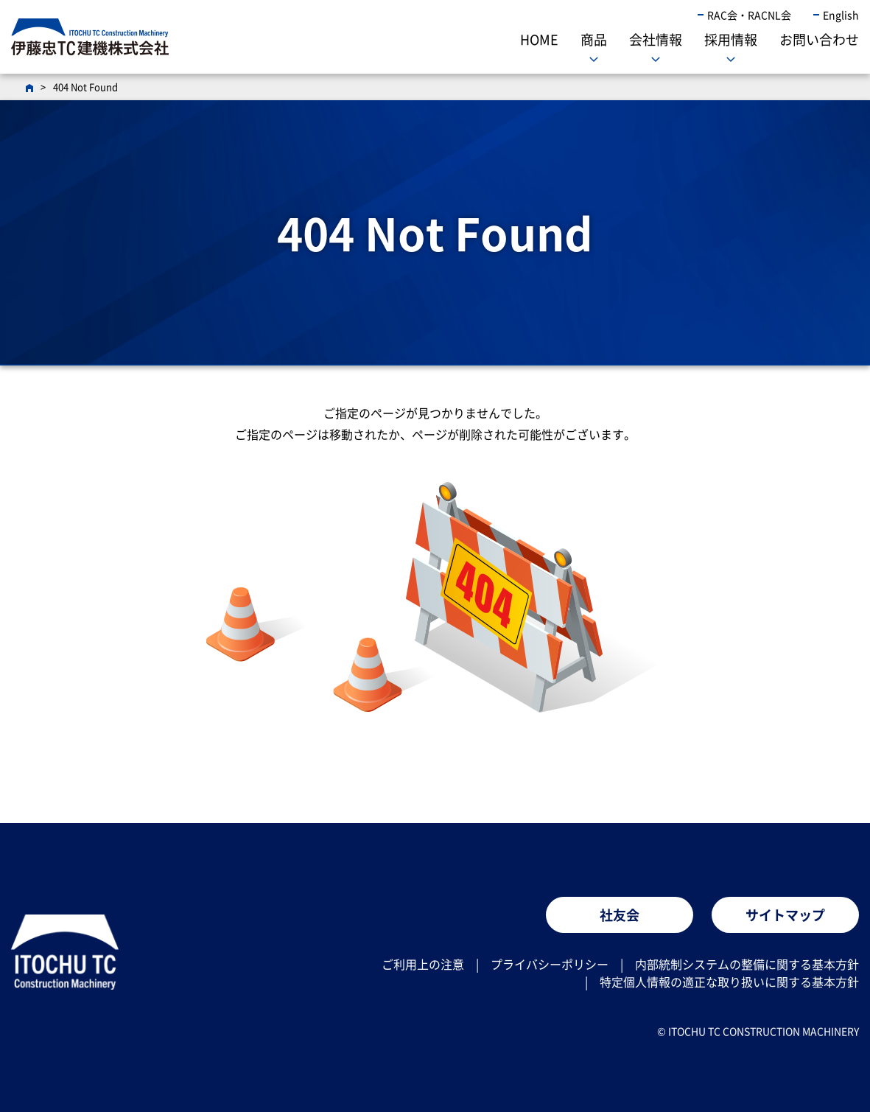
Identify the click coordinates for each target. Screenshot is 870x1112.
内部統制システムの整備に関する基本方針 (747, 964)
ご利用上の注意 (423, 964)
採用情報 (730, 39)
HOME (539, 39)
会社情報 (655, 39)
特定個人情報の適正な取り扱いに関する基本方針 (729, 981)
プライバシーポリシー (549, 964)
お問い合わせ (819, 39)
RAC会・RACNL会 (749, 14)
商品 (593, 39)
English (841, 14)
